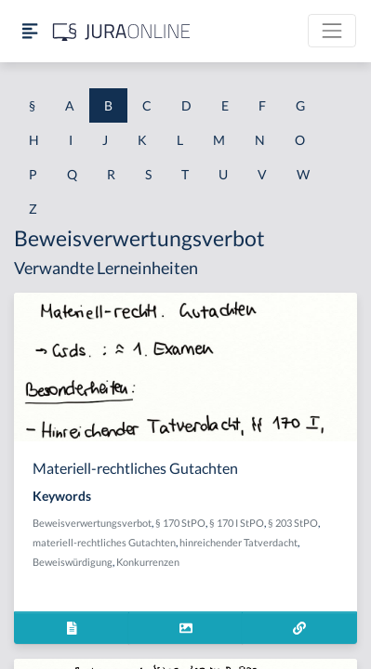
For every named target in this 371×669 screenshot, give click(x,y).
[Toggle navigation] (332, 30)
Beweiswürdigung (73, 562)
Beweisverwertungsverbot (92, 523)
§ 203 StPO (293, 523)
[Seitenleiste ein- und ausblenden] (30, 31)
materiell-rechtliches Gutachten (104, 542)
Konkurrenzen (147, 562)
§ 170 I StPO (236, 523)
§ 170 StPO (180, 523)
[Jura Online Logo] (122, 31)
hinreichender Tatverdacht (238, 542)
